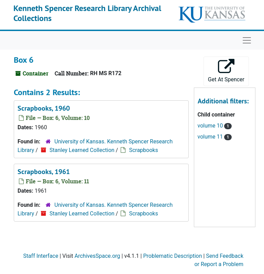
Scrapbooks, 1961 (44, 171)
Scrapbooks (143, 150)
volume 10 (211, 125)
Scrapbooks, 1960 (44, 108)
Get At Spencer (226, 71)
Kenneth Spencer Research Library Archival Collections (87, 13)
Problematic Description (172, 256)
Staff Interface (40, 256)
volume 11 (211, 136)
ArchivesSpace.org (97, 256)
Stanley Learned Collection (82, 150)
